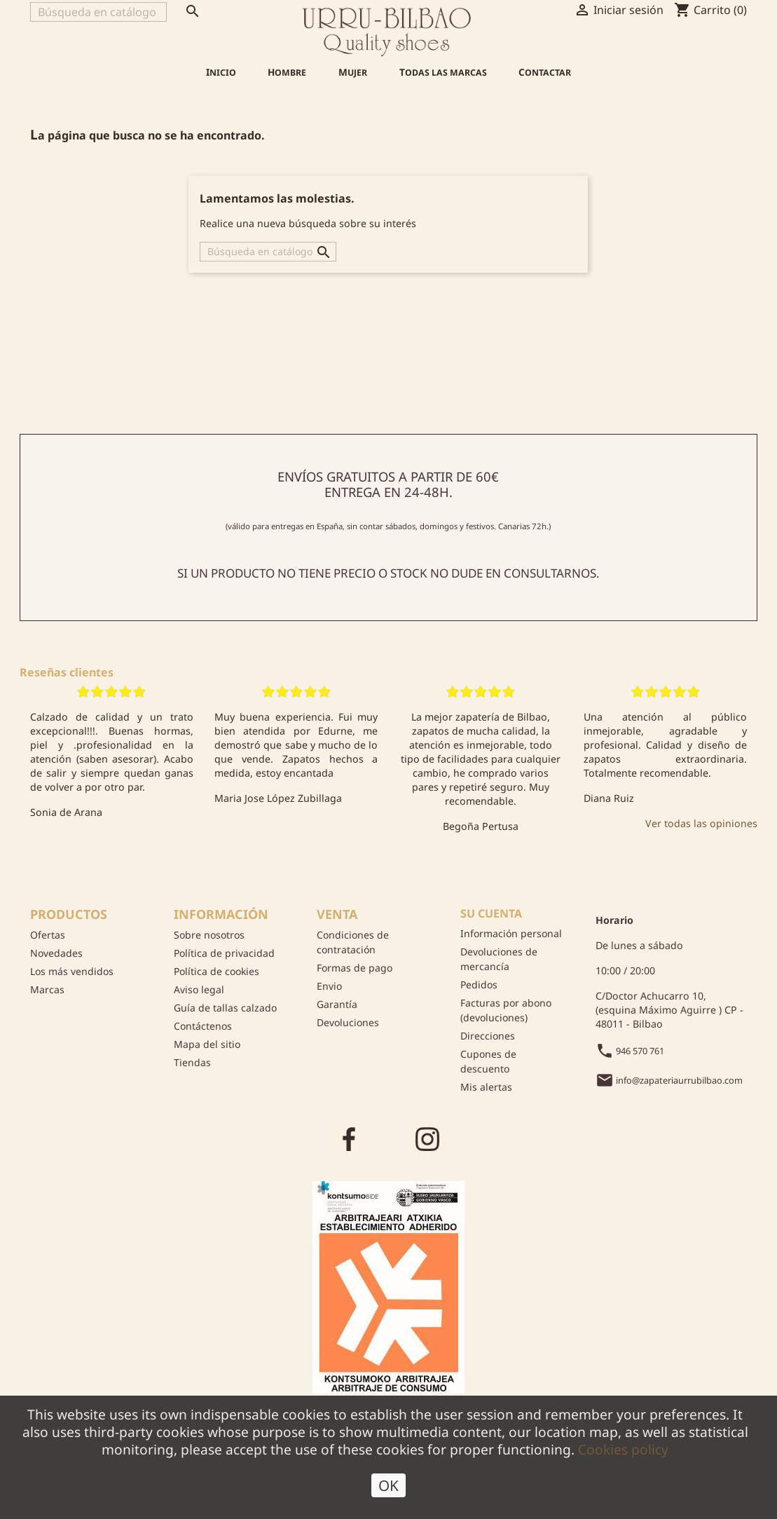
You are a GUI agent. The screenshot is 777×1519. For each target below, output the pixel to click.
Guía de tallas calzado (225, 1007)
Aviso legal (199, 989)
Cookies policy (623, 1452)
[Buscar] (98, 12)
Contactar (544, 72)
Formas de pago (354, 967)
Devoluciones (348, 1022)
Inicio (221, 72)
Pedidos (478, 984)
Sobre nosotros (209, 934)
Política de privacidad (224, 953)
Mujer (352, 72)
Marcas (47, 989)
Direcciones (487, 1035)
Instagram (427, 1137)
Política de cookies (216, 971)
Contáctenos (203, 1026)
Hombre (287, 72)
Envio (329, 986)
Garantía (337, 1004)
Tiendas (192, 1062)
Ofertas (47, 934)
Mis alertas (486, 1087)
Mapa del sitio (207, 1044)
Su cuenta (491, 913)
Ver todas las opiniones (701, 823)
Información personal (511, 933)
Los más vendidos (72, 971)
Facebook (348, 1137)
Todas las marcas (443, 72)
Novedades (56, 953)
